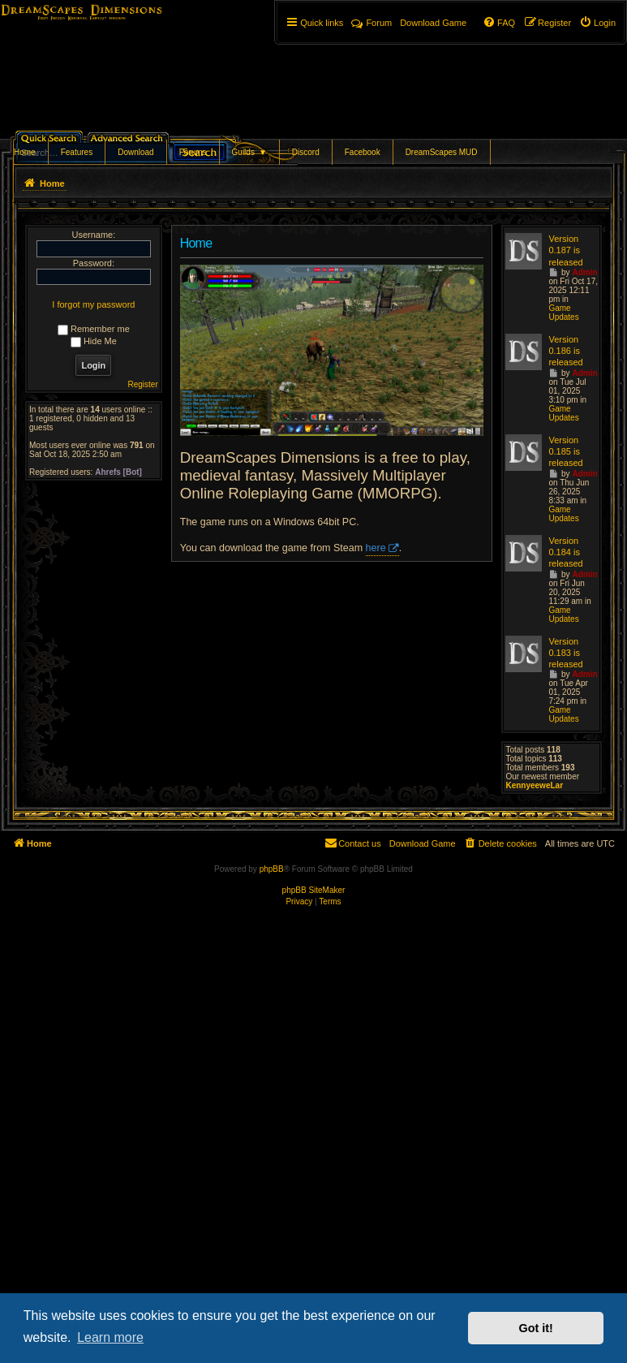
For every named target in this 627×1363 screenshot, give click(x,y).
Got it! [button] (536, 1328)
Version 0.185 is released (565, 451)
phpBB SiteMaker (314, 890)
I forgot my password (93, 304)
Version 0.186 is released (565, 351)
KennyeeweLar (534, 785)
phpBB (272, 869)
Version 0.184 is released (565, 552)
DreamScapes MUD (442, 152)
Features (76, 152)
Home (25, 152)
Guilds (249, 152)
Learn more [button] (110, 1337)
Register (143, 384)
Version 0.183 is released (565, 653)
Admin (584, 272)
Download (135, 152)
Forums (193, 152)
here (376, 548)
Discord (306, 152)
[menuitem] (597, 22)
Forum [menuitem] (371, 23)
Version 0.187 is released (565, 250)
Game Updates (563, 312)
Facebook (362, 152)
